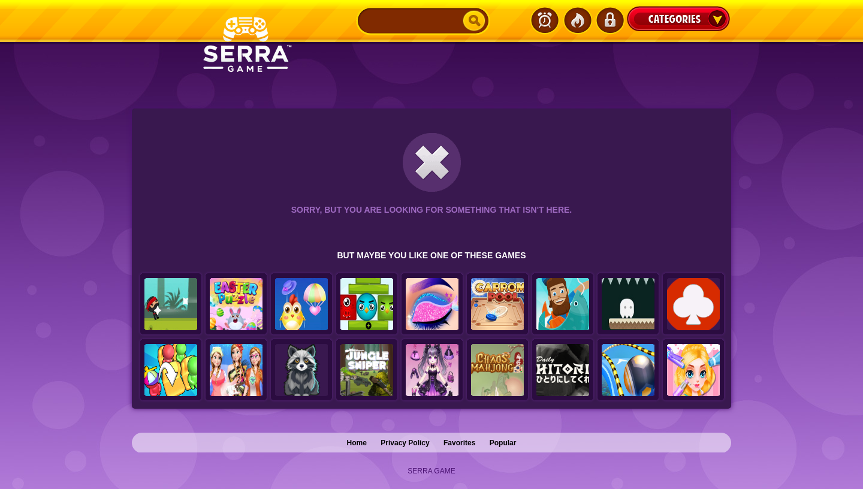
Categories (678, 18)
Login (609, 20)
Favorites (459, 443)
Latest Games (545, 20)
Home (357, 443)
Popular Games (577, 20)
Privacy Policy (405, 443)
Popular (503, 443)
